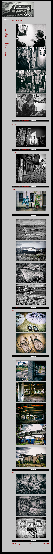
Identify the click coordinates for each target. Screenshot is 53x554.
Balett (13, 310)
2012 (5, 54)
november (6, 32)
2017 (5, 30)
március (6, 48)
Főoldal (30, 543)
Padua (13, 189)
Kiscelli (13, 472)
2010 (5, 56)
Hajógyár (14, 359)
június (6, 46)
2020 (5, 28)
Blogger (30, 549)
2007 (5, 60)
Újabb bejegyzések (14, 543)
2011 (5, 55)
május (6, 47)
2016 (5, 31)
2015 (5, 51)
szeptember (6, 43)
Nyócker (14, 124)
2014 (5, 52)
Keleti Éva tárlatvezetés (17, 20)
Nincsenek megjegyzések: (25, 120)
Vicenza (14, 152)
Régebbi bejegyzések (46, 543)
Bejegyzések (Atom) (18, 544)
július (6, 45)
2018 (5, 29)
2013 (5, 53)
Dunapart (14, 218)
